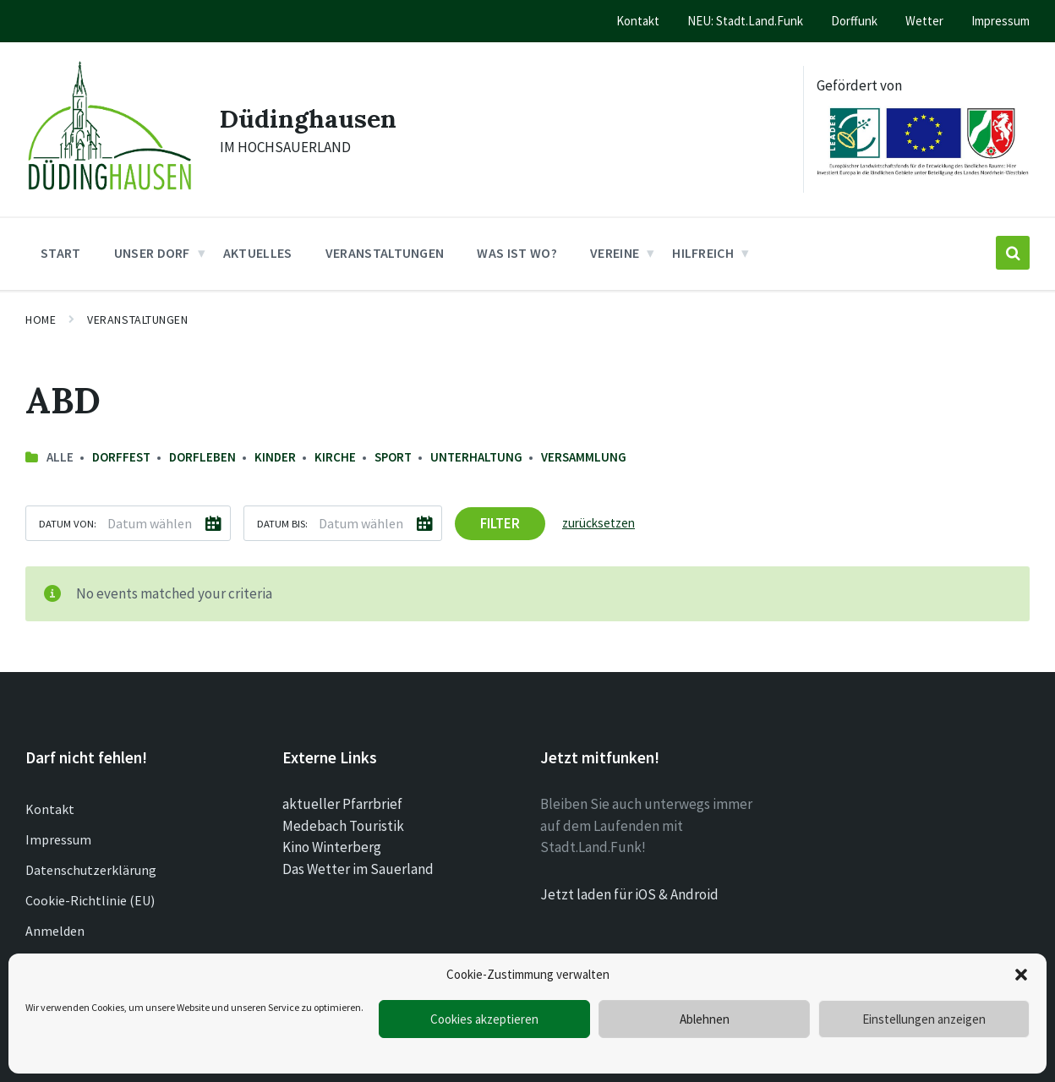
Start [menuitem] (61, 252)
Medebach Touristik (343, 826)
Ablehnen (705, 1019)
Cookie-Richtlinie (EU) (90, 900)
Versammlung (583, 457)
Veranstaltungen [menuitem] (385, 252)
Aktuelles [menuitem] (257, 252)
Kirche (335, 457)
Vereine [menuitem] (614, 252)
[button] (1021, 974)
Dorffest (121, 457)
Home (40, 319)
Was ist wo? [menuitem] (517, 252)
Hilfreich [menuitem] (703, 252)
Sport (393, 457)
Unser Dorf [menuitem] (152, 252)
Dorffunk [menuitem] (854, 21)
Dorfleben (202, 457)
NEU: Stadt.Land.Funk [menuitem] (745, 21)
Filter (500, 523)
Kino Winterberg (331, 847)
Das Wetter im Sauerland (358, 869)
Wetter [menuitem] (924, 21)
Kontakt (49, 809)
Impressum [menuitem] (1000, 21)
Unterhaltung (476, 457)
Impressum (58, 839)
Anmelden (55, 930)
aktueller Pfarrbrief (342, 804)
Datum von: (67, 523)
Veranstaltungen (137, 319)
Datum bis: (282, 523)
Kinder (275, 457)
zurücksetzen (598, 523)
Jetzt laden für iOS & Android (629, 894)
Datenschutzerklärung (90, 869)
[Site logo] (109, 194)
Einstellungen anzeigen (924, 1019)
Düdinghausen (308, 118)
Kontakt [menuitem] (637, 21)
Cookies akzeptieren (484, 1019)
